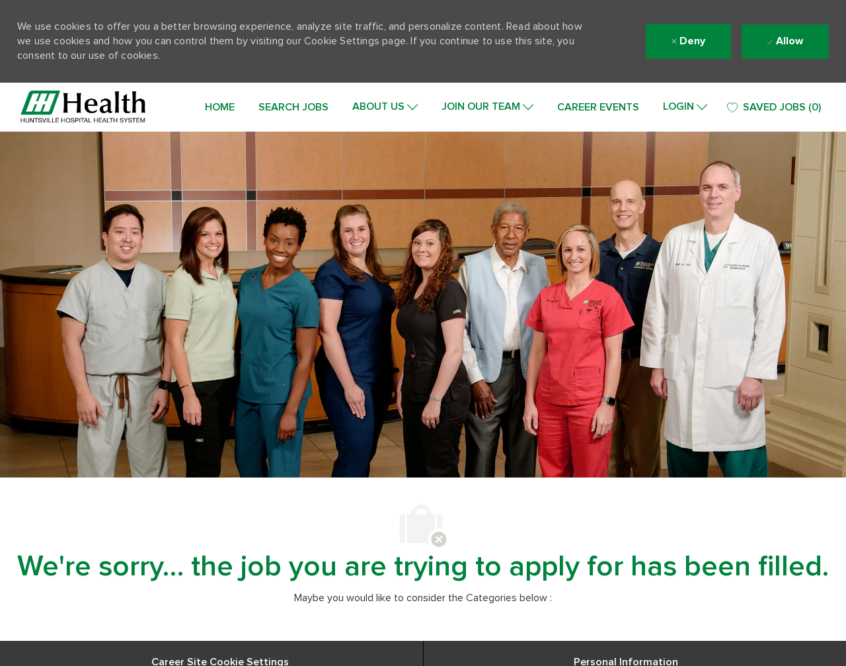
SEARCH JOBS (293, 107)
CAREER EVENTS (598, 107)
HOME (220, 107)
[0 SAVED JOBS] (774, 107)
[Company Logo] (83, 107)
